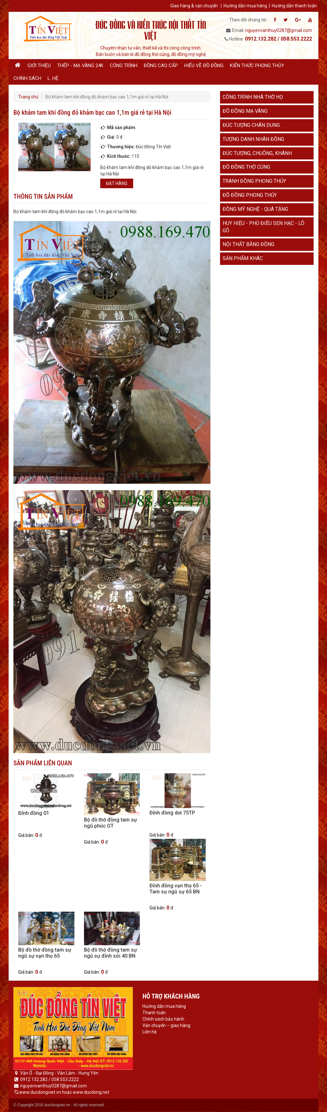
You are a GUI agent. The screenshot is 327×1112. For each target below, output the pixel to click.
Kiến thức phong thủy (257, 65)
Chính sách (27, 78)
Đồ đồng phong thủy (250, 195)
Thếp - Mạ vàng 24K (80, 65)
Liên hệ (149, 1031)
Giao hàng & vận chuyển (194, 5)
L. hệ (53, 78)
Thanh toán (154, 1012)
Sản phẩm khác (243, 258)
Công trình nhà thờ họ (253, 97)
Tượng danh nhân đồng (253, 139)
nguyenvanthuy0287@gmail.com (278, 30)
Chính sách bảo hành (163, 1019)
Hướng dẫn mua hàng (245, 5)
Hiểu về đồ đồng (204, 65)
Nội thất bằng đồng (248, 244)
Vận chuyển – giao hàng (166, 1025)
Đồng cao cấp (161, 65)
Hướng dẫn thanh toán (294, 5)
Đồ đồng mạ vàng (245, 111)
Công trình (123, 65)
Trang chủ (28, 96)
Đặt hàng (116, 183)
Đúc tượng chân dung (251, 125)
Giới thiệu (39, 65)
